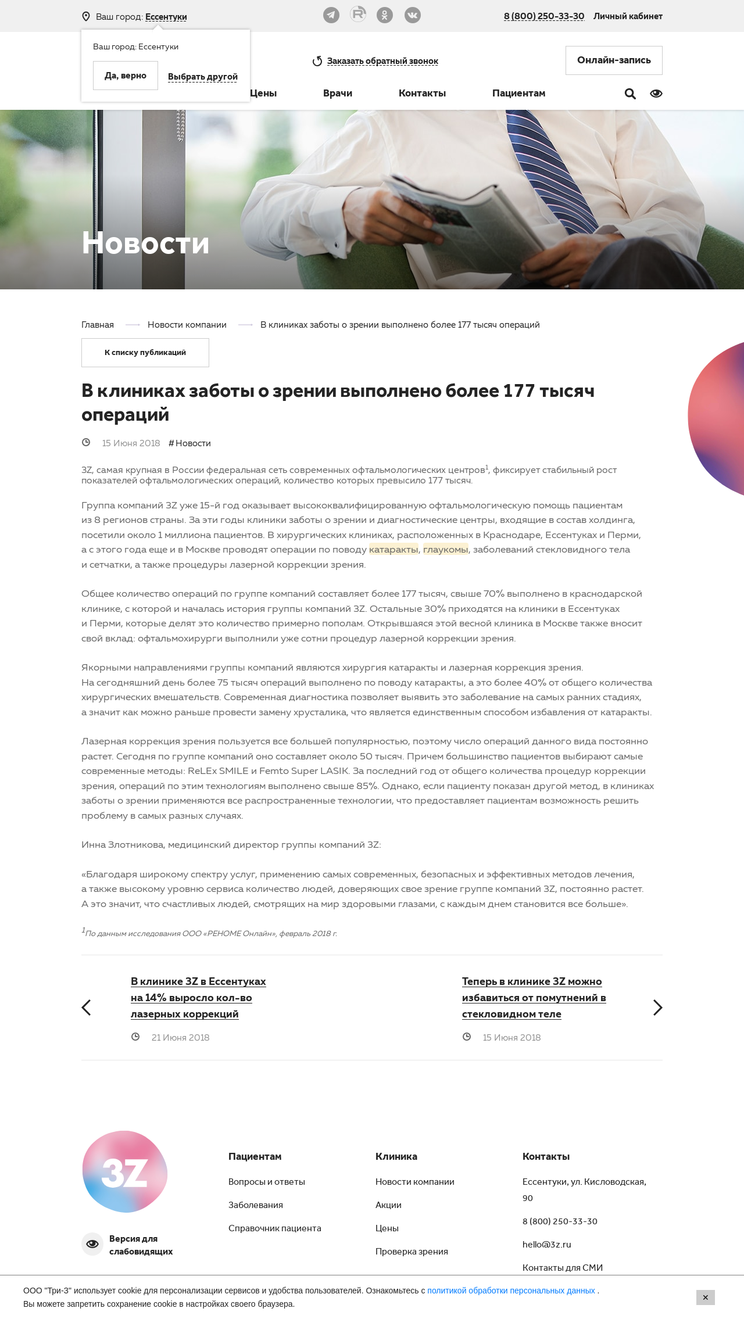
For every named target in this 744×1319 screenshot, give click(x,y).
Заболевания (255, 1206)
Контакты (422, 94)
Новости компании (415, 1183)
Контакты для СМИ (563, 1269)
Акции (388, 1206)
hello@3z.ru (547, 1245)
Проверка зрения (411, 1252)
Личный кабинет (628, 15)
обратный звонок (382, 60)
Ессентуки (166, 16)
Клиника (396, 1158)
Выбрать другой (203, 78)
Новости (193, 443)
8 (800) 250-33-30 (544, 15)
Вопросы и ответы (266, 1183)
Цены (263, 94)
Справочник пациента (274, 1229)
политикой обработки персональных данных (512, 1290)
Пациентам (519, 94)
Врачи (337, 94)
